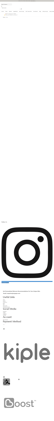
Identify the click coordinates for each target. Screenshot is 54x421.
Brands (10, 11)
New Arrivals (21, 11)
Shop (6, 11)
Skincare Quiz (45, 11)
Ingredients (15, 11)
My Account (4, 7)
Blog (40, 11)
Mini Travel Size (29, 11)
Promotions (35, 11)
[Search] (1, 6)
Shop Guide (52, 11)
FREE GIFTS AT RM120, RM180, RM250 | (27, 0)
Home (2, 11)
